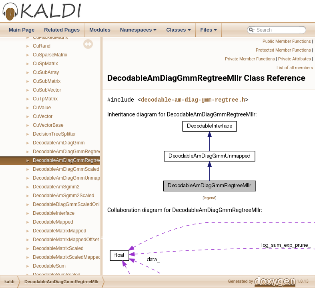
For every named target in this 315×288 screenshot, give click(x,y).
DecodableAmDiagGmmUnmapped (70, 178)
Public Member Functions (287, 41)
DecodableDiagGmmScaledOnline (69, 204)
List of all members (295, 67)
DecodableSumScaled (56, 275)
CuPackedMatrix (50, 37)
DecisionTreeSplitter (54, 134)
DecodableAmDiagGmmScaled (66, 169)
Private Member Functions (250, 59)
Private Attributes (294, 59)
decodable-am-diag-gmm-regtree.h (193, 100)
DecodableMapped (53, 222)
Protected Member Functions (283, 50)
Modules (99, 30)
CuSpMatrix (45, 63)
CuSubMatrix (46, 81)
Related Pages (62, 30)
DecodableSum (49, 266)
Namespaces (139, 32)
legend (209, 198)
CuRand (41, 46)
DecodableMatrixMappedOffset (66, 239)
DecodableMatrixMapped (59, 231)
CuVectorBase (48, 125)
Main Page (21, 30)
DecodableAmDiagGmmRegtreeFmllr (72, 151)
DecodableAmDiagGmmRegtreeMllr (71, 160)
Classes (179, 32)
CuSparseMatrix (50, 55)
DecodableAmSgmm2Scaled (63, 195)
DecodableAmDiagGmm (58, 143)
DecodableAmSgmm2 (56, 187)
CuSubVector (47, 90)
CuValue (42, 107)
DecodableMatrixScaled (58, 248)
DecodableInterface (53, 213)
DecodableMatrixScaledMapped (67, 257)
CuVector (42, 116)
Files (210, 32)
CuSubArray (46, 72)
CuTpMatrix (45, 99)
